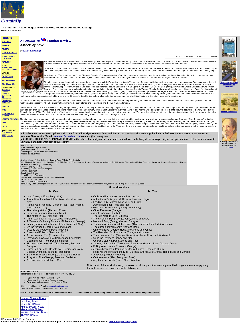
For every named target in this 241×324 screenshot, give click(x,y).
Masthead (5, 134)
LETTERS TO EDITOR (10, 119)
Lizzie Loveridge (32, 50)
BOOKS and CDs (8, 84)
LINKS (4, 126)
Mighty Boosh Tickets (32, 306)
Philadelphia (7, 101)
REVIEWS (5, 49)
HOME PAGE (7, 38)
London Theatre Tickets (33, 298)
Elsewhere (6, 102)
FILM (4, 123)
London (5, 91)
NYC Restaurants (8, 80)
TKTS (4, 110)
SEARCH (5, 45)
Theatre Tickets (29, 315)
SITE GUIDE (6, 42)
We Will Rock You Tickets (34, 312)
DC (3, 97)
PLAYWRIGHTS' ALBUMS (8, 114)
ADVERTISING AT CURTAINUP (9, 57)
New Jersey (6, 95)
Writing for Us (7, 136)
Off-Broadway (7, 77)
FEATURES (6, 62)
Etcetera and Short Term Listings (9, 68)
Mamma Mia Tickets (32, 309)
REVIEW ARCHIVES (9, 53)
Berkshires (6, 90)
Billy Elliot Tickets (30, 304)
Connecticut (6, 99)
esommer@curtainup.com (67, 136)
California (5, 93)
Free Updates (7, 132)
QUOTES (5, 106)
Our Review (229, 147)
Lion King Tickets (30, 301)
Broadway (6, 75)
